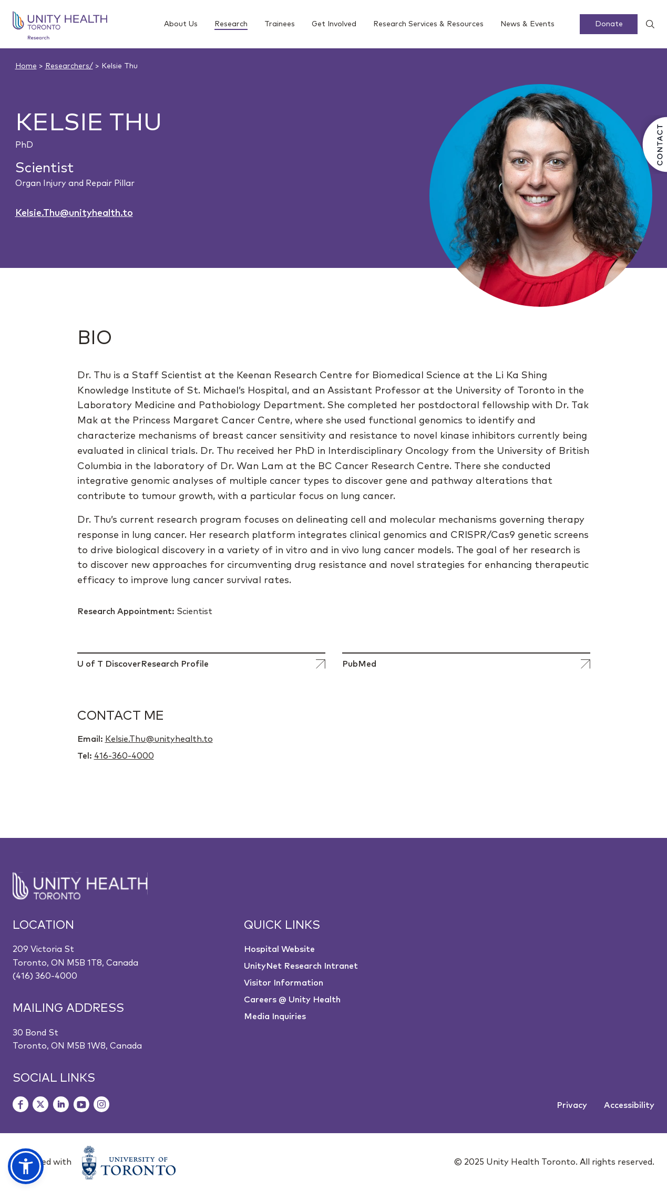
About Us (181, 24)
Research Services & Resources (428, 24)
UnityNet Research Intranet (301, 966)
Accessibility (629, 1105)
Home (26, 66)
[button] (26, 1166)
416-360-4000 (124, 756)
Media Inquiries (275, 1016)
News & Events (527, 24)
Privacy (572, 1105)
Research (231, 25)
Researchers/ (69, 66)
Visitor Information (283, 983)
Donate (609, 24)
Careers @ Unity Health (292, 1000)
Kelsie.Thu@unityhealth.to (74, 213)
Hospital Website (279, 949)
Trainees (279, 24)
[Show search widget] (646, 24)
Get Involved (334, 24)
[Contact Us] (654, 144)
